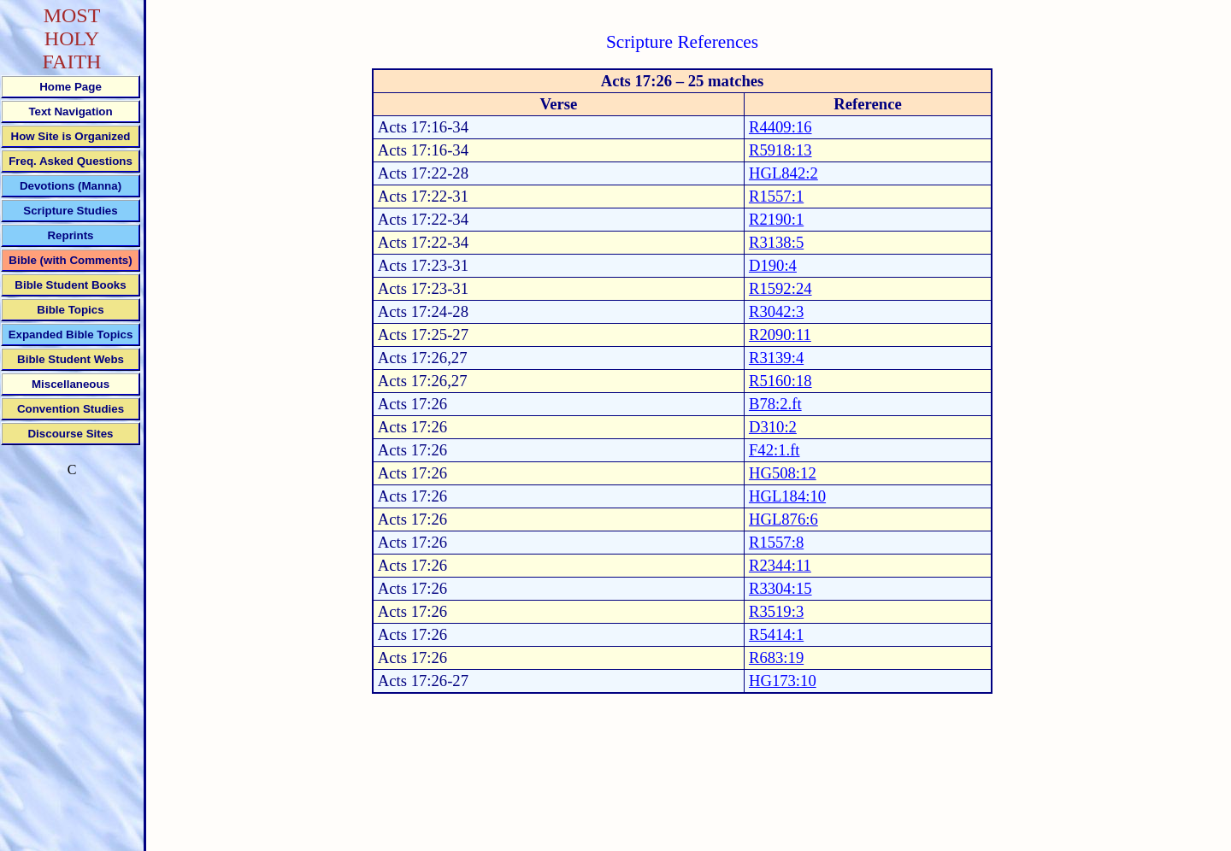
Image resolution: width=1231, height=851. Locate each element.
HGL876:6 (783, 519)
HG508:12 (782, 473)
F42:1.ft (774, 450)
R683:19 (776, 657)
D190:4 (773, 265)
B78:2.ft (775, 404)
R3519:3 (776, 611)
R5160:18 (780, 381)
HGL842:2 (783, 173)
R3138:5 (776, 242)
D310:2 (773, 427)
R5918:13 (780, 150)
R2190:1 (776, 219)
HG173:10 (782, 681)
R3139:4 (776, 358)
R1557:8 (776, 542)
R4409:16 (780, 127)
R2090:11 (780, 334)
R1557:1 (776, 196)
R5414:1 (776, 634)
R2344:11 (780, 565)
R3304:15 (780, 588)
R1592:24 (780, 288)
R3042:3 (776, 311)
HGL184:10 (787, 496)
